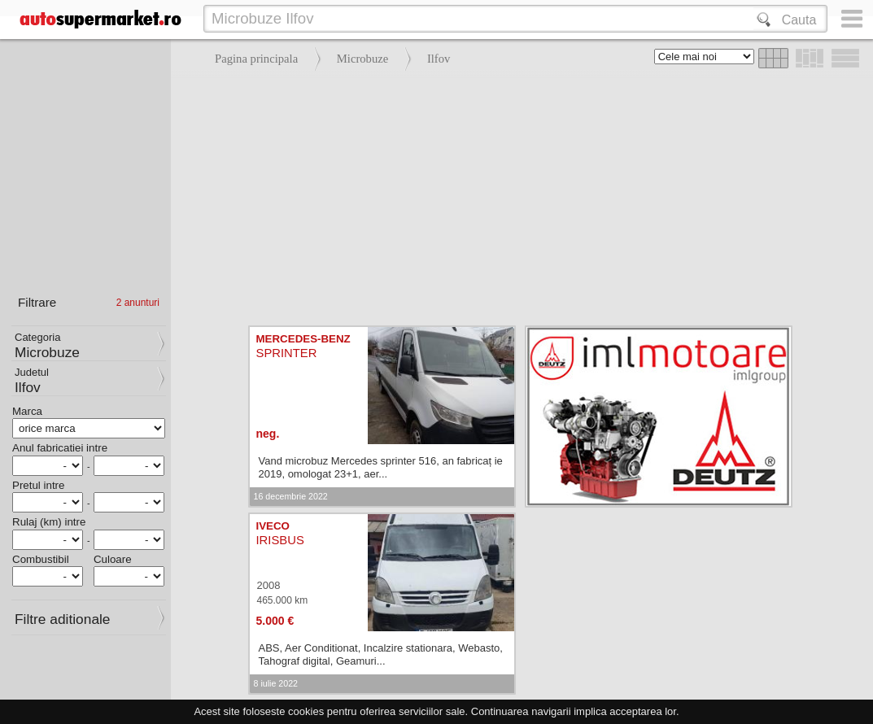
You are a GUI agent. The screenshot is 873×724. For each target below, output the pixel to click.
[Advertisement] (518, 195)
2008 (269, 585)
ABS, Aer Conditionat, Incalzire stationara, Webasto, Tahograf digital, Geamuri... (381, 654)
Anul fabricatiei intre (59, 448)
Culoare (113, 559)
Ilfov (439, 58)
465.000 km (282, 600)
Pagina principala (256, 58)
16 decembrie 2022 (291, 496)
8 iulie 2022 (276, 683)
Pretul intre (38, 485)
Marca (27, 411)
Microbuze (362, 58)
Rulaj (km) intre (48, 522)
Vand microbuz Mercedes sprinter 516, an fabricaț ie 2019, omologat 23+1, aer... (381, 467)
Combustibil (40, 559)
